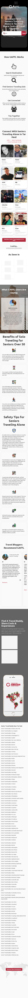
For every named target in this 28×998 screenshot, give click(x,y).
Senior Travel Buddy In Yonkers (8, 783)
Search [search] (24, 33)
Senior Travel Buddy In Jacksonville (9, 810)
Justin (3, 182)
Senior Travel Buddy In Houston (8, 770)
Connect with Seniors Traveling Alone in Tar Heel (14, 134)
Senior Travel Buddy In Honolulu (8, 826)
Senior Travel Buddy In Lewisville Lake (10, 879)
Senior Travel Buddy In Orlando (8, 789)
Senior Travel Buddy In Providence (9, 819)
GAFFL (8, 140)
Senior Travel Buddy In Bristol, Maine (9, 950)
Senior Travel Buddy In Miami (7, 872)
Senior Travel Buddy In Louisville (8, 925)
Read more (4, 582)
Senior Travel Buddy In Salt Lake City (9, 856)
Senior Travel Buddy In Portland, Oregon (10, 774)
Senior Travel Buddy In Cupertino (8, 807)
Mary (3, 228)
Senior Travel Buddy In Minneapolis (9, 847)
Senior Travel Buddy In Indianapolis (9, 781)
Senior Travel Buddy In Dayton (8, 943)
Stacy (16, 205)
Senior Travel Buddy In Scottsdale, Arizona (11, 892)
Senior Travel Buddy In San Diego (8, 772)
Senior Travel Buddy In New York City (9, 749)
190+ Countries (11, 36)
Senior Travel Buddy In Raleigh (8, 868)
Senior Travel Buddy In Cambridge (9, 866)
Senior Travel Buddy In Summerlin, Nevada (11, 936)
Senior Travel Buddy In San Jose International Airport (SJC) (13, 889)
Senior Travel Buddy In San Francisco (9, 754)
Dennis (4, 159)
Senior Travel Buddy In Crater (8, 932)
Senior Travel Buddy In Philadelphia (9, 796)
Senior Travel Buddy (16, 140)
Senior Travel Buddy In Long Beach (9, 918)
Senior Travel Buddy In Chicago (8, 733)
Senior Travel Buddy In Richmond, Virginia (10, 877)
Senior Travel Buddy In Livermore (8, 803)
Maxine (17, 159)
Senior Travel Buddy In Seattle (8, 737)
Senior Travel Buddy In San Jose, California (11, 740)
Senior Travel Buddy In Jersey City (9, 747)
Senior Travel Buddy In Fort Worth (9, 929)
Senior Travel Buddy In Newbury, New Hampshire (12, 767)
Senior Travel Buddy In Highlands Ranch (10, 859)
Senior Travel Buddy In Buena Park (9, 852)
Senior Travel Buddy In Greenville (9, 884)
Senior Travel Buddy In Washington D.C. (10, 735)
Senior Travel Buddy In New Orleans (9, 882)
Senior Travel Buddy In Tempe (8, 922)
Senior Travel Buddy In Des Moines (9, 849)
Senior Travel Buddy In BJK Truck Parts (10, 927)
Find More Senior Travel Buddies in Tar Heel (14, 240)
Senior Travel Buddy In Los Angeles (9, 731)
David (16, 228)
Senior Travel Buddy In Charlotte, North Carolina (12, 798)
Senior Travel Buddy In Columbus (8, 787)
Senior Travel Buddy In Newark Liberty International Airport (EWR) (13, 898)
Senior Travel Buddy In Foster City (9, 941)
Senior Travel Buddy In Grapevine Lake (10, 948)
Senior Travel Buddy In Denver (8, 744)
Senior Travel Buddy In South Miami (9, 805)
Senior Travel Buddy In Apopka (8, 895)
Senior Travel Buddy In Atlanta (8, 742)
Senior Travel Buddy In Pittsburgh (9, 816)
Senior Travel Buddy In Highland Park (9, 828)
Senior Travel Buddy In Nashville (8, 835)
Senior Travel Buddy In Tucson (8, 906)
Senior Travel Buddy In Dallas (8, 758)
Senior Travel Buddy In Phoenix (8, 765)
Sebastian (4, 205)
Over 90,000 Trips (21, 36)
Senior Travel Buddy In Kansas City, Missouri (11, 791)
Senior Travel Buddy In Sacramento (9, 800)
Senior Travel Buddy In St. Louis (8, 814)
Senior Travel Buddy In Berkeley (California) (11, 863)
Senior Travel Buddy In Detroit (8, 911)
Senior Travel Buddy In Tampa (8, 779)
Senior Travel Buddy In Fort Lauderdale (10, 833)
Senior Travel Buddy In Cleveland (8, 904)
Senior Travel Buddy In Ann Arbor (8, 902)
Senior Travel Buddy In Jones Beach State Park (12, 870)
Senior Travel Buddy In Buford (8, 845)
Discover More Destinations (14, 969)
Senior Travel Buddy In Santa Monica (9, 945)
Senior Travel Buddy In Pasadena (8, 920)
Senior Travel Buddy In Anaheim (8, 839)
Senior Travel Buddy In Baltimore (8, 812)
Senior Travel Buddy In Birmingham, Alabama (11, 777)
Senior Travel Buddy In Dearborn (8, 909)
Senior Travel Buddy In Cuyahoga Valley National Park (13, 915)
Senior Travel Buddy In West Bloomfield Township (12, 875)
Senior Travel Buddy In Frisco (7, 934)
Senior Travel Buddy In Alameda (8, 843)
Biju (16, 182)
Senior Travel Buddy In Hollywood (9, 837)
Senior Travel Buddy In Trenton (8, 751)
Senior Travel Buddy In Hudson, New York (10, 728)
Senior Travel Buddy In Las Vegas (8, 854)
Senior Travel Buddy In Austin (8, 760)
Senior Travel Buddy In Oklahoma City (9, 955)
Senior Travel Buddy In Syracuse (8, 938)
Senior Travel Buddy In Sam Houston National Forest (13, 756)
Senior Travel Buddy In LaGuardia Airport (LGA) (11, 830)
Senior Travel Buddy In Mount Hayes (9, 821)
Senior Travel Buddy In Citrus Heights (9, 861)
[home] (14, 7)
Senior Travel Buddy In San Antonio (9, 793)
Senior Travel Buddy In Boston (8, 763)
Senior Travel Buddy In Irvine (7, 823)
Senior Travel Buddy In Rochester (9, 913)
